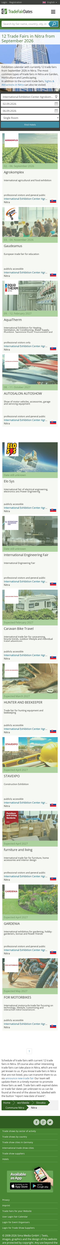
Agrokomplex (14, 172)
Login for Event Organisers (16, 1222)
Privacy (6, 1199)
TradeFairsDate (17, 11)
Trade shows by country (14, 1136)
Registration (15, 2)
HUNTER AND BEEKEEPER (23, 702)
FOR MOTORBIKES (17, 997)
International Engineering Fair (26, 555)
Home (6, 1102)
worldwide (23, 1102)
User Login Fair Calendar (15, 1216)
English (52, 2)
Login (4, 2)
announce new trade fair (19, 1078)
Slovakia (41, 1102)
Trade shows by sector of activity (19, 1131)
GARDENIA (12, 923)
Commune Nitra (15, 1107)
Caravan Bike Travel (19, 628)
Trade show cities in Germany (17, 1142)
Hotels (5, 1159)
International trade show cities (18, 1147)
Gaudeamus (13, 246)
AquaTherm (13, 320)
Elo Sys (9, 481)
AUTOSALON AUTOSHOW (23, 393)
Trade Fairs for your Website (17, 1211)
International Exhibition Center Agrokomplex (30, 198)
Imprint (6, 1205)
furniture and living (18, 850)
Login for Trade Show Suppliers (18, 1227)
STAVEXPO (12, 776)
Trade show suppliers (13, 1153)
